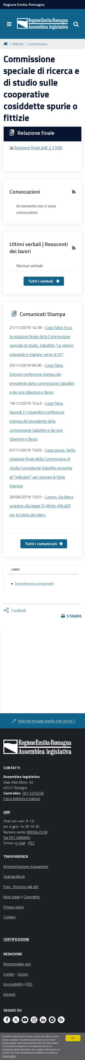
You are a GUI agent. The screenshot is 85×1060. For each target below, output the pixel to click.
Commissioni (37, 44)
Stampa (74, 616)
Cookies (9, 917)
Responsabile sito (17, 964)
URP (6, 812)
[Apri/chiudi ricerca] (76, 24)
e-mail (20, 843)
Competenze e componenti (34, 583)
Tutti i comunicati (41, 544)
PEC (31, 843)
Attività (17, 44)
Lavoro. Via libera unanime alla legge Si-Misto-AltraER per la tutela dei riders (41, 506)
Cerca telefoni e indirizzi (21, 798)
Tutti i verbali (41, 281)
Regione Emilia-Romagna (23, 4)
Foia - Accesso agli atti (20, 886)
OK (73, 1038)
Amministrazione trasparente (25, 866)
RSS (29, 984)
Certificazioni (16, 939)
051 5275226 (33, 793)
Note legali (11, 896)
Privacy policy (9, 1056)
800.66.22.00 (37, 832)
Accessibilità (12, 984)
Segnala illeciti (14, 876)
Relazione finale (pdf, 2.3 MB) (36, 148)
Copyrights (32, 896)
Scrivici (23, 974)
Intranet (9, 994)
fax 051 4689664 (16, 837)
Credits (8, 974)
